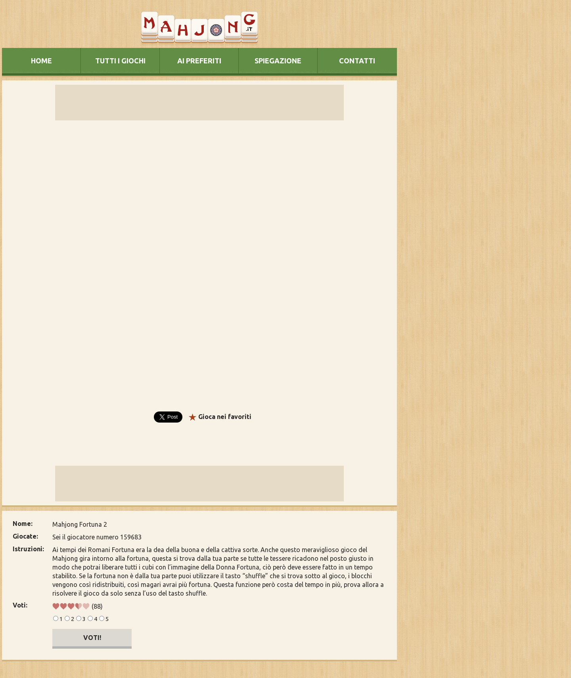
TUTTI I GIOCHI (120, 61)
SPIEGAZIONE (278, 61)
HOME (41, 61)
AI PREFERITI (199, 61)
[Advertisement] (449, 298)
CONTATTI (357, 61)
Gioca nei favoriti (224, 416)
